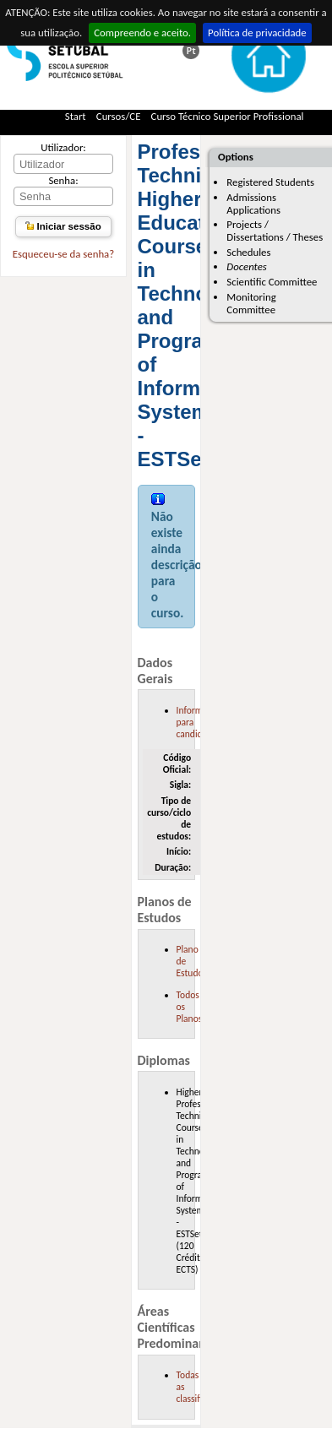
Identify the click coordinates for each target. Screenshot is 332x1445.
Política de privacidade (257, 32)
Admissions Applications (253, 203)
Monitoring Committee (250, 303)
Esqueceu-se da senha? (63, 253)
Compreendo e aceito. (142, 32)
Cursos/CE (118, 116)
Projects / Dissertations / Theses (274, 230)
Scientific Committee (271, 281)
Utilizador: (63, 147)
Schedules (248, 252)
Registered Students (270, 182)
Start (75, 116)
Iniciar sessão (63, 226)
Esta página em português (190, 50)
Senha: (63, 180)
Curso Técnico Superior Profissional (227, 116)
